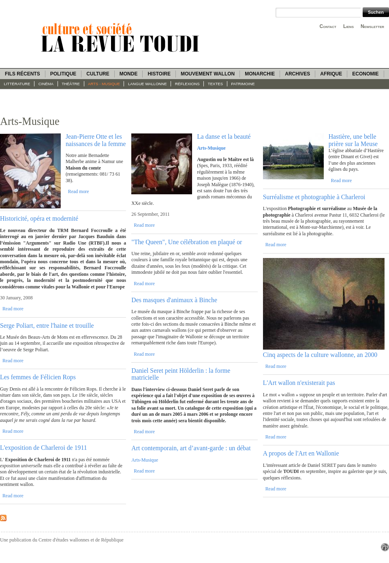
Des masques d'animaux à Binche (174, 300)
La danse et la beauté (223, 136)
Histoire (158, 74)
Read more (78, 191)
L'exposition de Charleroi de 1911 (43, 447)
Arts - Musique (104, 84)
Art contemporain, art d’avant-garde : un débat (190, 448)
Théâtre (71, 84)
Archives (297, 74)
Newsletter (372, 26)
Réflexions (187, 84)
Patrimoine (242, 84)
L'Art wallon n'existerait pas (299, 382)
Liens (348, 26)
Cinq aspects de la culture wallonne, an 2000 (320, 354)
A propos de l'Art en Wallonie (301, 453)
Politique (63, 74)
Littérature (17, 84)
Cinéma (45, 84)
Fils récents (22, 74)
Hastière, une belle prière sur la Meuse (353, 140)
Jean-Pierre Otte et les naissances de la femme (96, 140)
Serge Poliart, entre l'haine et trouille (47, 325)
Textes (215, 84)
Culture (97, 74)
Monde (129, 74)
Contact (328, 26)
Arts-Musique (144, 460)
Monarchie (260, 74)
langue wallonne (147, 84)
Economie (365, 74)
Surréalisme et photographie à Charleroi (314, 196)
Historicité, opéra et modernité (39, 218)
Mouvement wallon (208, 74)
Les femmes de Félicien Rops (38, 377)
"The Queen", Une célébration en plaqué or (186, 242)
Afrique (331, 74)
